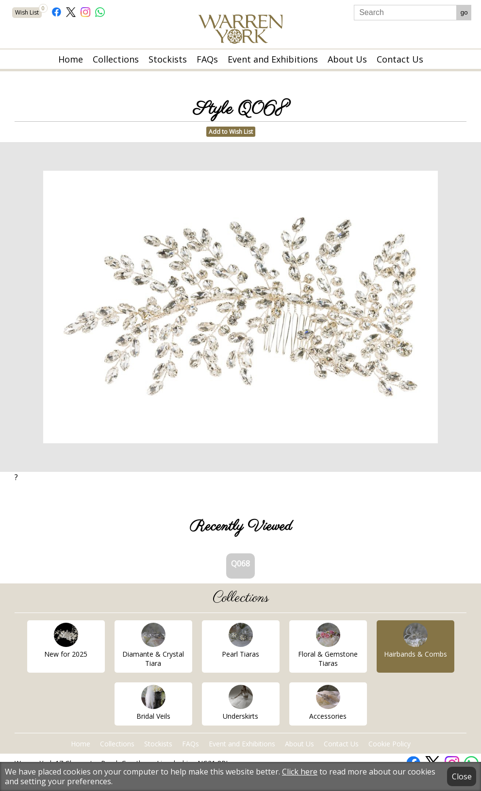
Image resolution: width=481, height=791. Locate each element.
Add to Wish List (231, 132)
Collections (116, 59)
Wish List (28, 11)
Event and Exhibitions (273, 59)
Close (462, 776)
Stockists (168, 59)
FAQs (207, 59)
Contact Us (400, 59)
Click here (299, 771)
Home (70, 59)
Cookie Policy (389, 743)
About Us (347, 59)
